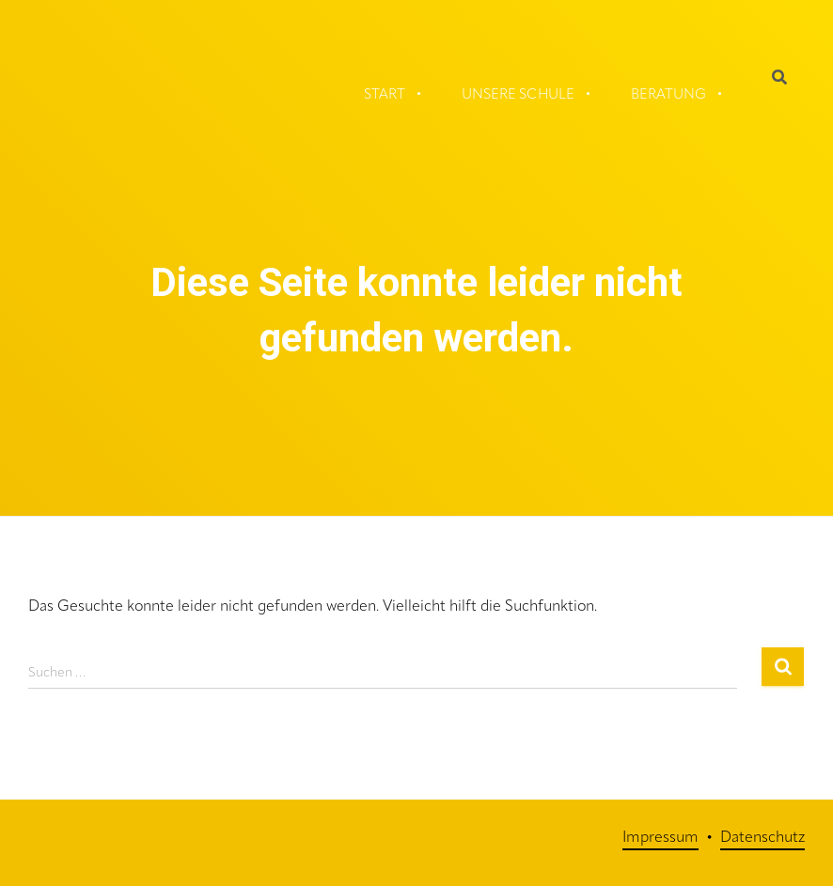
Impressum (660, 838)
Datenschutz (762, 838)
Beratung (668, 95)
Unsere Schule (518, 95)
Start (384, 95)
